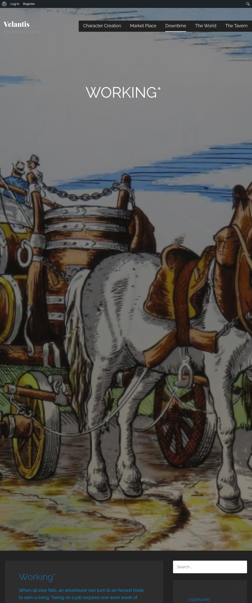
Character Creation (102, 25)
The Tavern (236, 25)
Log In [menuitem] (14, 4)
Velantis (17, 24)
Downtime (175, 25)
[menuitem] (4, 4)
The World (205, 25)
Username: (199, 600)
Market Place (143, 25)
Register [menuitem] (29, 4)
